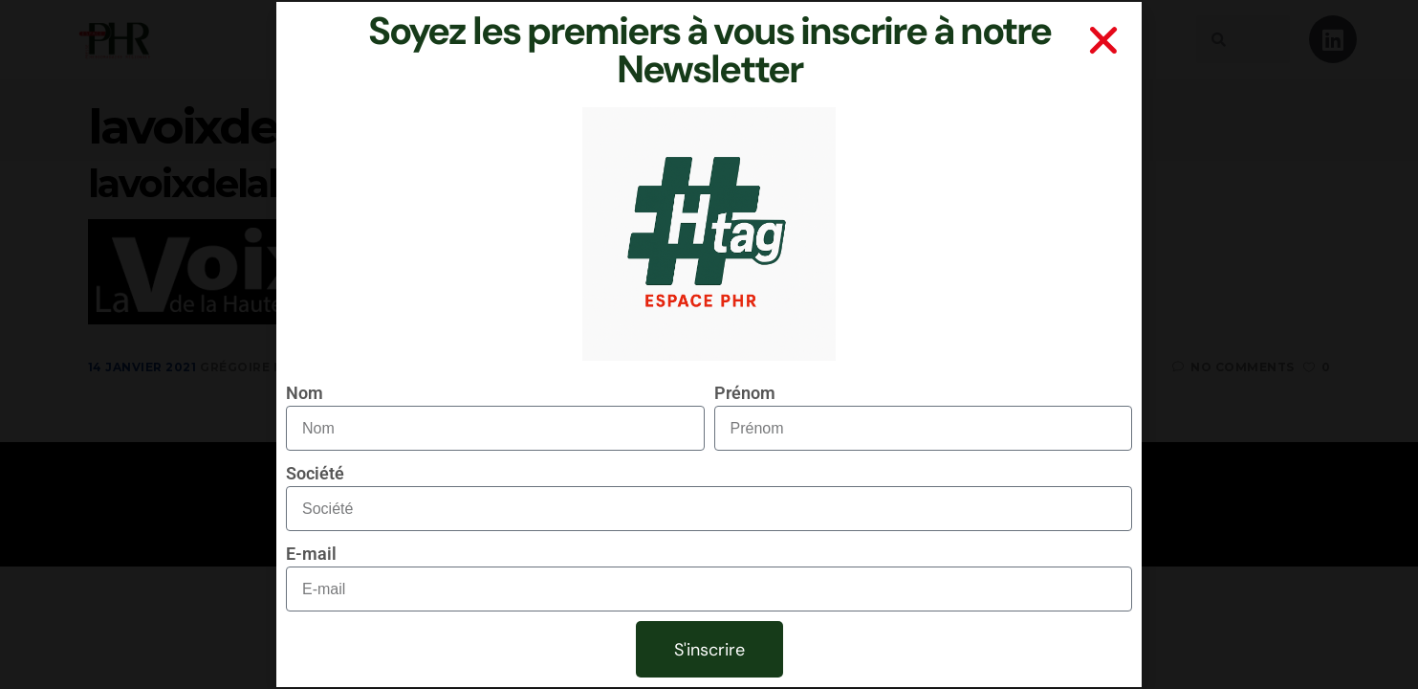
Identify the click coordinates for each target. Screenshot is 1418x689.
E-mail (311, 554)
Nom (304, 393)
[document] (709, 344)
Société (315, 473)
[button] (1103, 40)
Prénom (744, 393)
